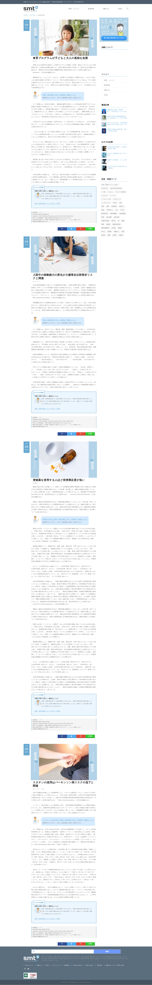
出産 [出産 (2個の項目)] (120, 202)
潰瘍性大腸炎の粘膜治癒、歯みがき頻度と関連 (117, 130)
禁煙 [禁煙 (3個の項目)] (102, 224)
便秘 (36, 483)
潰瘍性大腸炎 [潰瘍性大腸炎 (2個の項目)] (105, 220)
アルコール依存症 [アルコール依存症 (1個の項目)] (120, 192)
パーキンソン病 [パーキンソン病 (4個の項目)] (106, 199)
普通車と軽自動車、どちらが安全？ (117, 160)
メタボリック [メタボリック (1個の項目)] (117, 199)
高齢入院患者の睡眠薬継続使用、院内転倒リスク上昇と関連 (117, 117)
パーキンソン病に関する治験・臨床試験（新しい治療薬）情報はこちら (68, 820)
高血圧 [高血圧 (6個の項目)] (115, 235)
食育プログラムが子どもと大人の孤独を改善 (60, 58)
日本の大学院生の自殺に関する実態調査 (117, 167)
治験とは (104, 9)
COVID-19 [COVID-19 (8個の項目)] (104, 188)
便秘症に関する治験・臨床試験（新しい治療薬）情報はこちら (65, 519)
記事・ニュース (72, 9)
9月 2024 (33, 15)
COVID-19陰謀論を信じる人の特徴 (117, 154)
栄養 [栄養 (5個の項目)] (102, 217)
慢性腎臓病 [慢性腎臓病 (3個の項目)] (113, 213)
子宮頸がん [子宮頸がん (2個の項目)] (109, 210)
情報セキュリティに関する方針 (114, 965)
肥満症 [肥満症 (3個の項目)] (120, 228)
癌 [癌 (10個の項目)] (118, 220)
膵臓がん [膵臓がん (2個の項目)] (116, 231)
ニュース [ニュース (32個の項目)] (113, 195)
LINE (90, 229)
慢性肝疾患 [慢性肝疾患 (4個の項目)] (104, 213)
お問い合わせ (88, 965)
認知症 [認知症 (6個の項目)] (103, 235)
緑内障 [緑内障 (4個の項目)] (114, 228)
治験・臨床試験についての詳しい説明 (47, 203)
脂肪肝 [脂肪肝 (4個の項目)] (110, 231)
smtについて (28, 965)
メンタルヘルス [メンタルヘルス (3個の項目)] (106, 202)
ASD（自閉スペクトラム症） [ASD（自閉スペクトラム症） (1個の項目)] (110, 184)
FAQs (118, 9)
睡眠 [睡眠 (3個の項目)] (123, 220)
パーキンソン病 (39, 789)
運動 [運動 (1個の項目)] (109, 235)
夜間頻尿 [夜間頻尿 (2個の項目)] (114, 206)
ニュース (37, 281)
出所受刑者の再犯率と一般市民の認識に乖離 (117, 147)
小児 (36, 61)
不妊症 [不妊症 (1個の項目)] (115, 202)
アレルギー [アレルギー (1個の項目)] (104, 195)
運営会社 (98, 965)
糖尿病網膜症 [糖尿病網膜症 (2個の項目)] (105, 228)
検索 (107, 951)
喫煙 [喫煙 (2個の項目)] (107, 206)
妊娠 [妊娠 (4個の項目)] (102, 210)
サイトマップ (56, 965)
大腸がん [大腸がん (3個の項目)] (121, 206)
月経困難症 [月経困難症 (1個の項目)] (122, 213)
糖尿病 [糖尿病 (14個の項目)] (108, 224)
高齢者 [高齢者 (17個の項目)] (121, 235)
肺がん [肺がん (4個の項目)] (103, 231)
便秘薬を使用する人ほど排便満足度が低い (59, 479)
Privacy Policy (76, 965)
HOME (26, 15)
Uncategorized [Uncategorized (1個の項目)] (116, 188)
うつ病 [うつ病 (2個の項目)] (103, 192)
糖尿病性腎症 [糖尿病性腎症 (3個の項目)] (117, 224)
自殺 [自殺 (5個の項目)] (123, 231)
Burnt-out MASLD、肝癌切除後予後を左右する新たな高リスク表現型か (117, 123)
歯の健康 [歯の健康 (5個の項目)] (109, 217)
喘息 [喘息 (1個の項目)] (102, 206)
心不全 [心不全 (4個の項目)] (122, 210)
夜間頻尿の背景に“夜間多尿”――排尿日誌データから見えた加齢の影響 (117, 110)
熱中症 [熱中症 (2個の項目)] (114, 220)
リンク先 (39, 212)
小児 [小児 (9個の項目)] (116, 210)
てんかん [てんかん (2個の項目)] (110, 192)
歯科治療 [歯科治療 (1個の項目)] (116, 217)
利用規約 (65, 965)
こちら (69, 219)
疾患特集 (89, 9)
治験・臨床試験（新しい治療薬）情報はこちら (59, 95)
